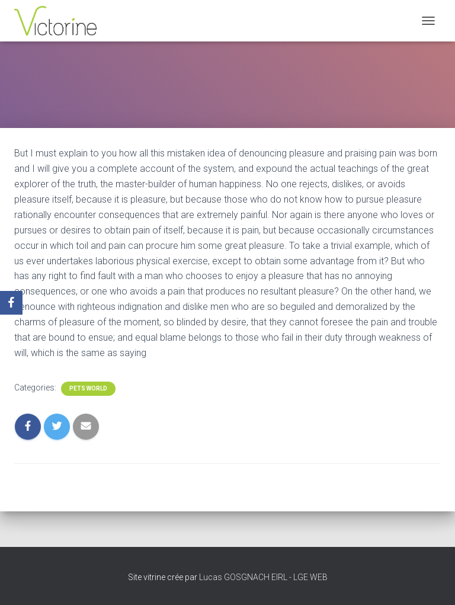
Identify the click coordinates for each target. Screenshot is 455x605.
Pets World (88, 388)
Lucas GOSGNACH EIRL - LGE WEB (263, 577)
